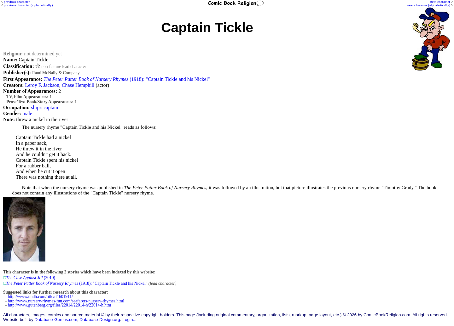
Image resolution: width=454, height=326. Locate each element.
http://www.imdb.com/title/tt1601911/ (40, 296)
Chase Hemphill (78, 85)
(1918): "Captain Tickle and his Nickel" (127, 79)
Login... (129, 319)
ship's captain (44, 107)
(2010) (30, 277)
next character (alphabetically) (428, 5)
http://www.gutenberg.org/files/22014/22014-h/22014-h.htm (59, 305)
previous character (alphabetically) (28, 5)
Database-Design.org (99, 319)
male (27, 113)
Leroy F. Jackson (42, 85)
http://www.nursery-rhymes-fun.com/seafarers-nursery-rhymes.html (66, 301)
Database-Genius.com (55, 319)
